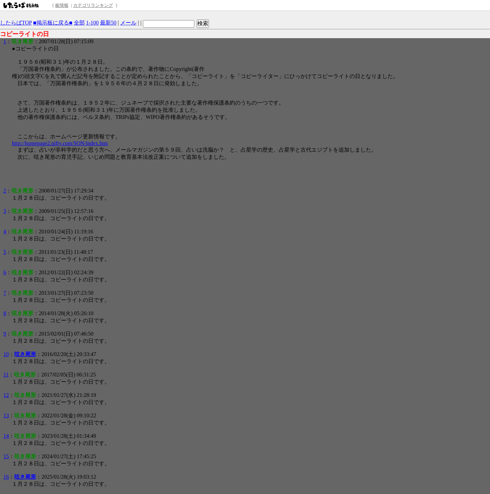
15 (6, 456)
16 (6, 477)
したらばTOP (16, 23)
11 (6, 374)
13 (6, 415)
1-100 (92, 23)
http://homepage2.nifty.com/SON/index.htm (60, 143)
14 (6, 436)
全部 (79, 23)
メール (128, 23)
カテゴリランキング (93, 5)
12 (6, 395)
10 (6, 354)
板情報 (61, 5)
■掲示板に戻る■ (52, 23)
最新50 (108, 23)
